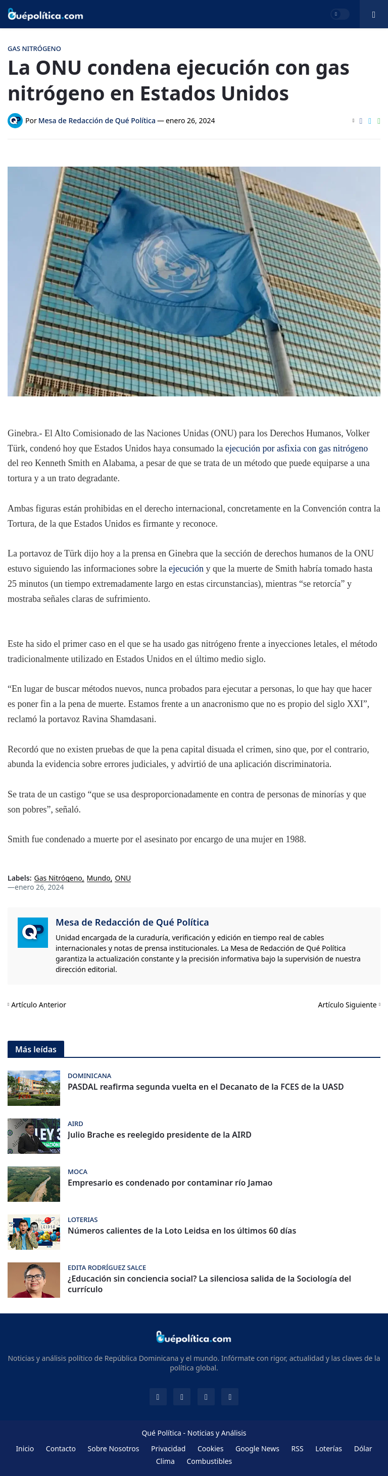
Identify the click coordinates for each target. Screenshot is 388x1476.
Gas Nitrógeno (58, 878)
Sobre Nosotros (113, 1448)
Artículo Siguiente (347, 1004)
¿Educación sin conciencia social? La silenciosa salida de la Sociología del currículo (209, 1284)
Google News (257, 1448)
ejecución (187, 569)
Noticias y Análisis (217, 1433)
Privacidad (168, 1448)
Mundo (99, 878)
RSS (298, 1448)
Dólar (363, 1448)
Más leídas (36, 1049)
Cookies (210, 1448)
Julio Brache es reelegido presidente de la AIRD (160, 1135)
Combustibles (209, 1461)
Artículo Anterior (38, 1004)
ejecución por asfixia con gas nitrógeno (296, 448)
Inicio (25, 1448)
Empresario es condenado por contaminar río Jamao (170, 1183)
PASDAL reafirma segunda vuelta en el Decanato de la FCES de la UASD (206, 1087)
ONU (123, 878)
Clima (165, 1461)
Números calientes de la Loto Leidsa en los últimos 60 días (182, 1231)
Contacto (61, 1448)
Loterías (328, 1448)
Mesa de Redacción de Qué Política (132, 922)
